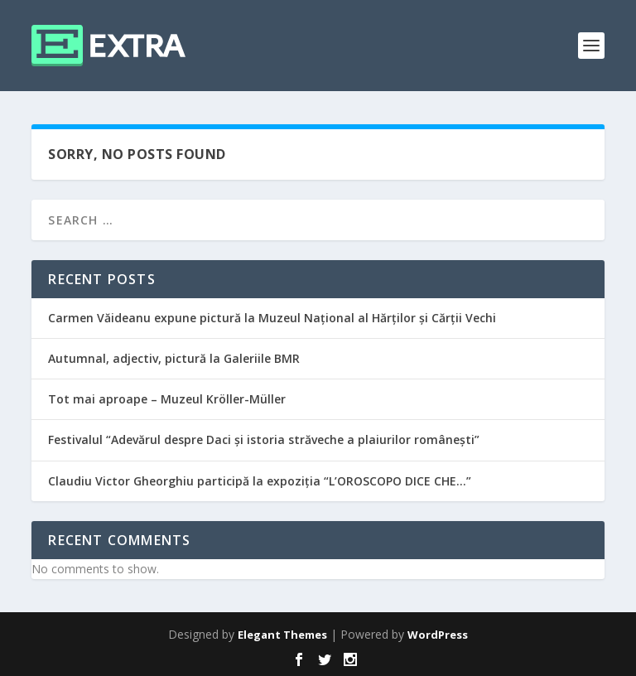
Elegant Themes (282, 634)
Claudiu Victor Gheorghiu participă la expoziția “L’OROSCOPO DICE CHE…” (259, 481)
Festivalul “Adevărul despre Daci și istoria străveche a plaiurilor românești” (263, 439)
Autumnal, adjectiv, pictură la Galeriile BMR (174, 358)
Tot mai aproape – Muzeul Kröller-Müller (167, 399)
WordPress (437, 634)
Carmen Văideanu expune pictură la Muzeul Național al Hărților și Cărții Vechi (272, 318)
